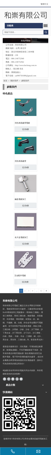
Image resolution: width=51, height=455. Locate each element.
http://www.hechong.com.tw (26, 65)
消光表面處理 (20, 161)
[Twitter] (17, 379)
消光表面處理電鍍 (22, 123)
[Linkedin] (13, 379)
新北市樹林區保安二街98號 (22, 52)
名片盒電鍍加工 (21, 237)
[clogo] (25, 15)
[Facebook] (4, 379)
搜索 (46, 32)
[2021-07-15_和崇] (20, 414)
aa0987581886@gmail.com (25, 76)
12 (41, 291)
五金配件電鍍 (20, 276)
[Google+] (8, 379)
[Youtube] (21, 379)
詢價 (25, 129)
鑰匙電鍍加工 (20, 199)
